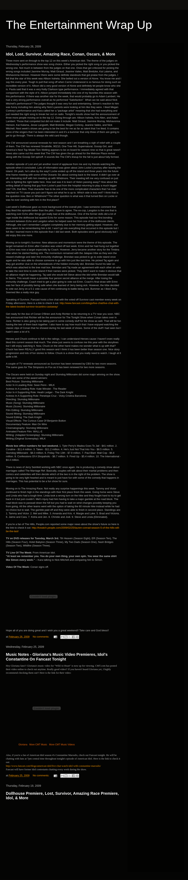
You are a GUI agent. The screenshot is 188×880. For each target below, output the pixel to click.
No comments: (41, 636)
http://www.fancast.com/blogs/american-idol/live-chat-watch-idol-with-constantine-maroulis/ (53, 765)
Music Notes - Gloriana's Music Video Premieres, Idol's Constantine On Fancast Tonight (57, 656)
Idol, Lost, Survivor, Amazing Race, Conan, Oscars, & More (60, 54)
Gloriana (22, 744)
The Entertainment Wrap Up (79, 24)
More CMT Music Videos (62, 744)
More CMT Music (38, 744)
